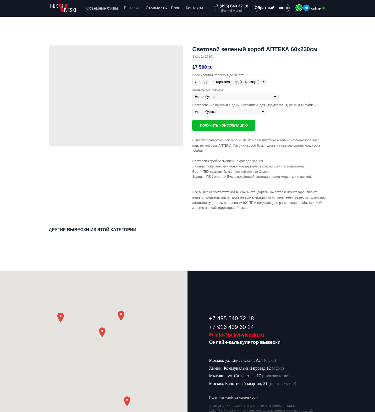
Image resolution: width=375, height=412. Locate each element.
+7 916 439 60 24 (231, 327)
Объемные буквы (102, 8)
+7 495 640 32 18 (231, 318)
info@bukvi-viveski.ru (231, 11)
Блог (175, 8)
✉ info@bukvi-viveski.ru (236, 335)
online (316, 8)
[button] (102, 332)
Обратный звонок (272, 8)
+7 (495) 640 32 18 (231, 6)
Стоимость (156, 8)
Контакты (194, 8)
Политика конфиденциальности (234, 397)
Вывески (131, 8)
